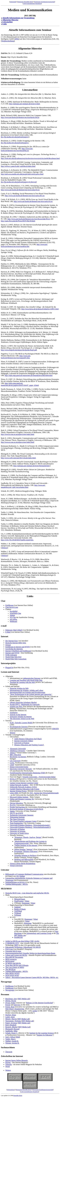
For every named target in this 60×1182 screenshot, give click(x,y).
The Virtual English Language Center (23, 821)
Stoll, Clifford (10, 1037)
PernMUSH (18, 937)
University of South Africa (19, 833)
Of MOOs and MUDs (13, 963)
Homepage (26, 903)
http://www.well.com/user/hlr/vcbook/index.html (18, 458)
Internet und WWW (12, 653)
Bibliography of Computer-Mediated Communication (24, 874)
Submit (12, 615)
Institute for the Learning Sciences (41, 1033)
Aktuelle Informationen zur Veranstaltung (18, 18)
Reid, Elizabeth (10, 1025)
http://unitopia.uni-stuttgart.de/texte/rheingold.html (31, 466)
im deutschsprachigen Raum (30, 953)
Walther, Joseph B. (12, 1041)
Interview (17, 1005)
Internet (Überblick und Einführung (18, 651)
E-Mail (7, 632)
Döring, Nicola (10, 1001)
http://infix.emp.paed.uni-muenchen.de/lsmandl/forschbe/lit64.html (28, 375)
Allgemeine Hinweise (10, 20)
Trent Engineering (16, 823)
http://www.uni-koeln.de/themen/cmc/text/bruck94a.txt (17, 150)
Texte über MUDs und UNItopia (16, 965)
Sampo (12, 811)
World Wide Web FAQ (13, 657)
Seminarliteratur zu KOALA (15, 882)
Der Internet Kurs (11, 641)
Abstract (4, 548)
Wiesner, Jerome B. (12, 1043)
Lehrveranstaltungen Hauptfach (32, 3)
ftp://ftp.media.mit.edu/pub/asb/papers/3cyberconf (19, 182)
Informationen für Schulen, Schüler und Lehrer (26, 690)
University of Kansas (21, 743)
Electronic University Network (21, 769)
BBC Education (15, 755)
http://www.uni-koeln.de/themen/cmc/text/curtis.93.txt (33, 201)
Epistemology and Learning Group (39, 933)
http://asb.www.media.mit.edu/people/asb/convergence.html (22, 174)
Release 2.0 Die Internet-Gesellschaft (39, 1003)
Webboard (13, 621)
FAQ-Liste (9, 949)
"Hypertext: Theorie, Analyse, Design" (28, 837)
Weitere (12, 733)
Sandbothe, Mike (11, 1031)
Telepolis (8, 1064)
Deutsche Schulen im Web (19, 688)
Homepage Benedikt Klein (25, 2)
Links (4, 24)
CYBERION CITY (12, 943)
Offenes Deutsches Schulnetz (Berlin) (23, 702)
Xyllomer (17, 915)
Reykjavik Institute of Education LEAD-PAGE (26, 809)
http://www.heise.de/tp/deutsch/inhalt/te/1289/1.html (40, 309)
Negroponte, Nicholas (13, 1021)
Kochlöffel (13, 611)
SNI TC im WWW (16, 813)
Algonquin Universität (18, 749)
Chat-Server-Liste (11, 607)
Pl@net (8, 1062)
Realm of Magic (20, 909)
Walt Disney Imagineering (14, 1009)
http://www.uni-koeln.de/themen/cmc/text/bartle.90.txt (20, 117)
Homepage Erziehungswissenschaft (44, 2)
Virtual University (16, 866)
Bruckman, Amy (11, 999)
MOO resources (11, 959)
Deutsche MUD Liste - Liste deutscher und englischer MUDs (27, 893)
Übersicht (8, 1052)
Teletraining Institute (17, 817)
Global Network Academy (19, 785)
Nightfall (17, 907)
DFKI (17, 39)
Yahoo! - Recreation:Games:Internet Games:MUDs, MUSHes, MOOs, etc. (31, 977)
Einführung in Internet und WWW (17, 647)
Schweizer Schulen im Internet (21, 717)
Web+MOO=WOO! (12, 973)
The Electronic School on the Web (22, 719)
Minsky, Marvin (11, 1019)
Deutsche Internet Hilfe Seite (15, 643)
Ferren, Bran (9, 1007)
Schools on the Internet (18, 715)
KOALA (13, 779)
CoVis (12, 763)
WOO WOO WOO (12, 975)
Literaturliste (7, 22)
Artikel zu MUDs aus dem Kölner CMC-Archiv (22, 941)
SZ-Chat (13, 617)
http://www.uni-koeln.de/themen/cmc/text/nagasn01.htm (16, 357)
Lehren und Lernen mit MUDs (16, 955)
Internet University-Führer (23, 741)
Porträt (7, 1005)
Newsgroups (9, 990)
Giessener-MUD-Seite (13, 951)
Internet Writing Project (18, 791)
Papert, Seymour (11, 1023)
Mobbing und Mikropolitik (23, 859)
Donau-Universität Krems (19, 767)
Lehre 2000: (14, 793)
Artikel (34, 1011)
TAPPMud (18, 911)
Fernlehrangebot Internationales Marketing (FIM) (27, 773)
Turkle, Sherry (10, 1039)
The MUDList (10, 969)
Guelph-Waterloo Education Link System (24, 789)
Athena (12, 753)
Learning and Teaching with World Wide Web (26, 680)
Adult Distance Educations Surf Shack (28, 739)
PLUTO (12, 805)
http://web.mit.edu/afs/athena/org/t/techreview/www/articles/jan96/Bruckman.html (30, 158)
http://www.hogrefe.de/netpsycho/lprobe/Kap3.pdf (19, 350)
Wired (7, 1066)
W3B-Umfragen (11, 655)
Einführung (9, 605)
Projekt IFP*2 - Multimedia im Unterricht (25, 704)
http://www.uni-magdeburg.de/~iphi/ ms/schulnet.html (23, 486)
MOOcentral (9, 961)
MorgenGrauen (19, 899)
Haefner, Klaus (10, 1015)
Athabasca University (17, 751)
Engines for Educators (44, 1035)
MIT (16, 945)
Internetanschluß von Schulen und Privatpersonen (27, 692)
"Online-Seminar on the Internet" (26, 845)
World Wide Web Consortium (15, 659)
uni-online (13, 619)
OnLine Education (16, 803)
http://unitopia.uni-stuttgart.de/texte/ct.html (24, 104)
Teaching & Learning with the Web (22, 682)
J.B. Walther (20, 876)
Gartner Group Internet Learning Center (24, 783)
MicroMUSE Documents (14, 957)
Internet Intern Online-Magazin (16, 1060)
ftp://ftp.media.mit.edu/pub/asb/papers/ (15, 137)
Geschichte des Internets (14, 649)
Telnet (27, 901)
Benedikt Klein (17, 1095)
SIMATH (55, 729)
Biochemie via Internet (18, 757)
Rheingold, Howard (12, 1029)
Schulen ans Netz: (16, 706)
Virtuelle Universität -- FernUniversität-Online (39, 777)
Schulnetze (14, 713)
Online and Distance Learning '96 (22, 799)
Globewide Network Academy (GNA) (23, 787)
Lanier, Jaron (10, 1017)
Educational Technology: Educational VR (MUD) (23, 947)
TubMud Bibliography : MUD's (16, 884)
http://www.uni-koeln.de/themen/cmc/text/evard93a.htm (24, 245)
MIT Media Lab (24, 999)
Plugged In (9, 668)
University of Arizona (17, 831)
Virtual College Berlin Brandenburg (22, 863)
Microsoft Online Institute (19, 797)
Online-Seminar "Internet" (23, 849)
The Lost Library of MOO (14, 967)
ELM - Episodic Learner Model (21, 723)
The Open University (17, 819)
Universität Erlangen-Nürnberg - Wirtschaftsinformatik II (30, 827)
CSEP (12, 765)
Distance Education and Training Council (29, 745)
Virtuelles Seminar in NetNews (25, 855)
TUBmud (17, 913)
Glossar (8, 645)
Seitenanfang (11, 1089)
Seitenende (13, 2)
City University (15, 761)
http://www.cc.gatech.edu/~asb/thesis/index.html (18, 166)
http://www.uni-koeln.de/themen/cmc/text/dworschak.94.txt (28, 219)
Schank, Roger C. (11, 1033)
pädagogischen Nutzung (31, 678)
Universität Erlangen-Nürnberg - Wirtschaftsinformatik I (30, 825)
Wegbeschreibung (7, 41)
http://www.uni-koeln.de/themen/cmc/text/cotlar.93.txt (20, 190)
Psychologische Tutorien (19, 727)
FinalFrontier (19, 901)
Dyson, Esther (10, 1003)
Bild (17, 1037)
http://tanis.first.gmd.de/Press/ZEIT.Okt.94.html (18, 221)
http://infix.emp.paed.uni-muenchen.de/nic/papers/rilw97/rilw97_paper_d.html (20, 384)
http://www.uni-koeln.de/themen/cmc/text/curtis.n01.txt (24, 196)
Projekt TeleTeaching (17, 807)
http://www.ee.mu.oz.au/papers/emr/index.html (17, 434)
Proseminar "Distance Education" (26, 851)
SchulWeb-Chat (15, 613)
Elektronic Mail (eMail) (13, 630)
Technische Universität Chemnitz (21, 815)
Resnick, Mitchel (11, 1027)
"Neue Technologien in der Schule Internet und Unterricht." (31, 694)
